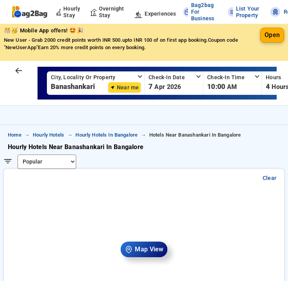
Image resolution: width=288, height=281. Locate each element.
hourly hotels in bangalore (106, 135)
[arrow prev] (19, 71)
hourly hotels (48, 135)
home (14, 135)
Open (272, 35)
